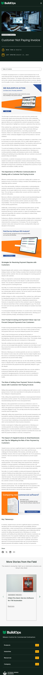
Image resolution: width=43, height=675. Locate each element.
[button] (37, 645)
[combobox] (21, 69)
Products (7, 645)
